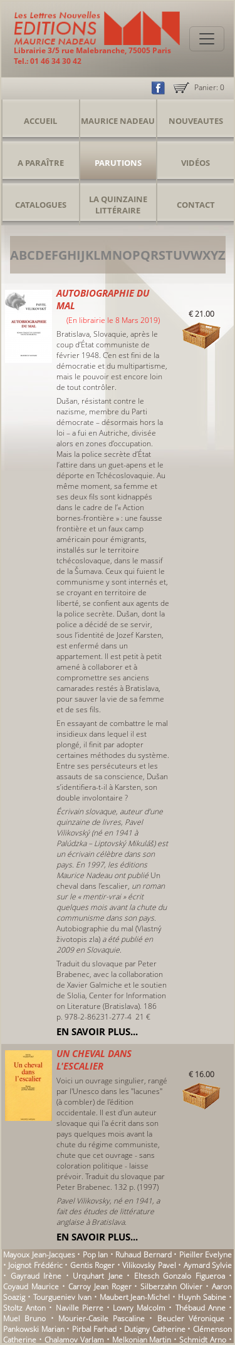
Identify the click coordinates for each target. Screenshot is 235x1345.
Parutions (118, 162)
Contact (196, 204)
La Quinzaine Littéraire (118, 204)
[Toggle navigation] (206, 38)
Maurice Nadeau (118, 120)
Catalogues (40, 204)
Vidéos (195, 162)
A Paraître (41, 162)
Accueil (40, 120)
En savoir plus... (97, 1031)
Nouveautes (196, 120)
